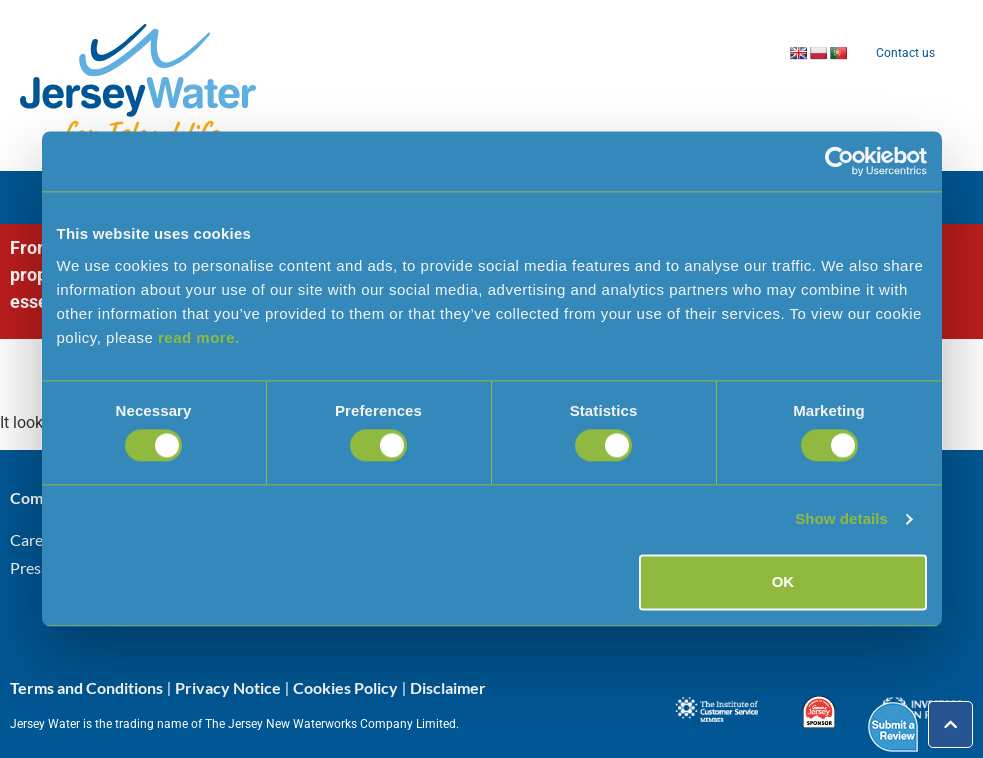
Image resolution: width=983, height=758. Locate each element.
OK (783, 581)
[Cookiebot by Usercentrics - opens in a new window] (839, 161)
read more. (199, 337)
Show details (841, 519)
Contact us (905, 53)
